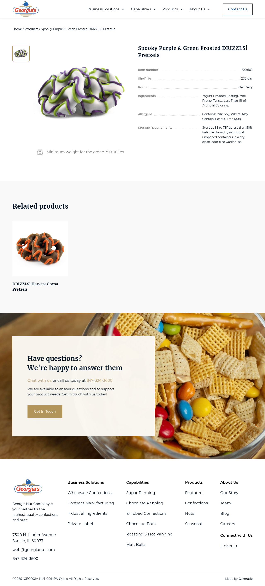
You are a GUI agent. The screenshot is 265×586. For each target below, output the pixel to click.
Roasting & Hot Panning (149, 534)
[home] (28, 9)
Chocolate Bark (141, 524)
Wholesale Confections (89, 493)
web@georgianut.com (33, 549)
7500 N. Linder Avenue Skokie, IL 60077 (34, 538)
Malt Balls (135, 544)
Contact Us (237, 9)
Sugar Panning (140, 493)
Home (17, 29)
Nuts (189, 513)
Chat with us (35, 380)
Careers (227, 524)
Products (32, 29)
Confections (196, 503)
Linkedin (228, 546)
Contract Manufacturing (90, 503)
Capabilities (137, 482)
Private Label (80, 524)
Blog (224, 513)
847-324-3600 (95, 380)
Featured (193, 493)
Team (225, 503)
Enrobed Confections (146, 513)
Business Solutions (85, 482)
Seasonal (193, 524)
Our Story (229, 493)
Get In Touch (40, 411)
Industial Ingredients (87, 513)
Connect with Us (236, 535)
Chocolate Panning (144, 503)
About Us (229, 482)
